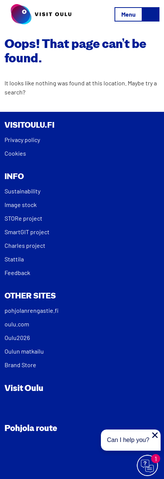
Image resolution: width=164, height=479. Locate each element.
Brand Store (20, 364)
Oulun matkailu (24, 351)
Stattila (14, 259)
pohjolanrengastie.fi (32, 310)
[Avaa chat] (148, 465)
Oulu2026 (17, 337)
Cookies (15, 153)
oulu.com (17, 324)
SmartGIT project (27, 231)
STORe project (23, 218)
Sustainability (22, 191)
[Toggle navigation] (136, 14)
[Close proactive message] (155, 435)
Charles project (25, 245)
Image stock (21, 204)
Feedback (17, 272)
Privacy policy (22, 139)
